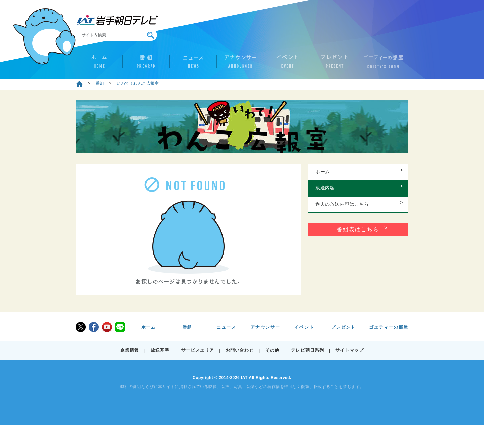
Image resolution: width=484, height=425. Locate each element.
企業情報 (129, 350)
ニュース (193, 64)
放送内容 (325, 187)
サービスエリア (197, 350)
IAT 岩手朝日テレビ (117, 20)
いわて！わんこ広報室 (138, 83)
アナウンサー (240, 64)
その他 (272, 350)
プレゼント (334, 64)
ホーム (99, 64)
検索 (150, 35)
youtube (107, 327)
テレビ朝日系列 (307, 350)
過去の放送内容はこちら (342, 204)
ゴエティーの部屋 (381, 64)
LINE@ (120, 327)
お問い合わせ (240, 350)
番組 (146, 64)
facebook (94, 327)
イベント (287, 64)
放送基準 (160, 350)
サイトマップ (349, 350)
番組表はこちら (358, 229)
